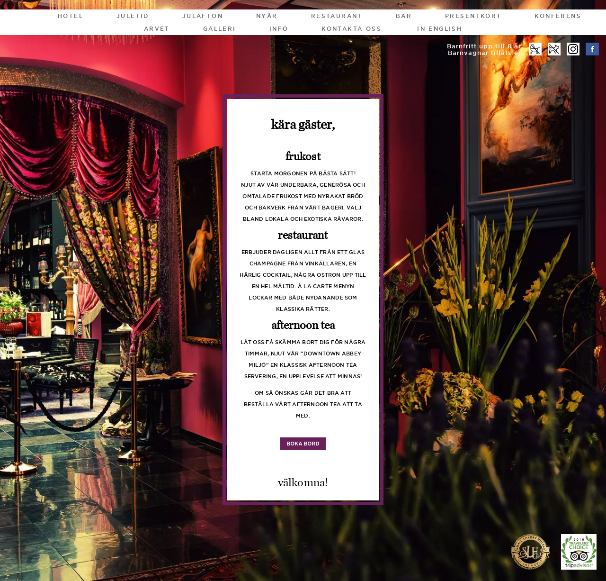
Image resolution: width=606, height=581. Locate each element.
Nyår (267, 16)
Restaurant (337, 16)
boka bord (302, 443)
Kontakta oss (351, 29)
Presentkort (473, 16)
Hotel (70, 16)
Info (279, 29)
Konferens (558, 16)
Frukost (303, 157)
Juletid (132, 16)
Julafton (202, 16)
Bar (404, 16)
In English (439, 29)
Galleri (219, 29)
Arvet (157, 29)
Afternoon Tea (303, 325)
